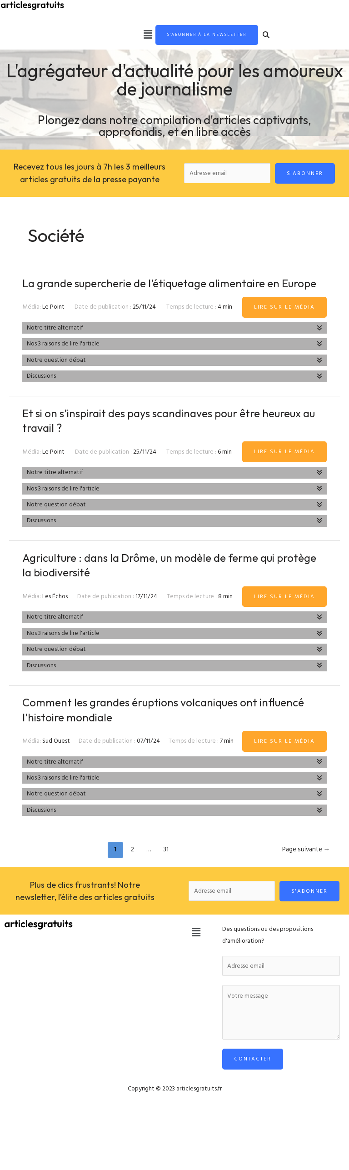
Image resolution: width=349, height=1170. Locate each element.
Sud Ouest (56, 757)
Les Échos (55, 612)
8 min (225, 612)
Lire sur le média (284, 323)
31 (166, 865)
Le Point (53, 323)
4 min (225, 323)
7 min (227, 757)
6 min (225, 468)
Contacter (252, 1075)
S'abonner (305, 174)
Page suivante (306, 865)
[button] (131, 35)
